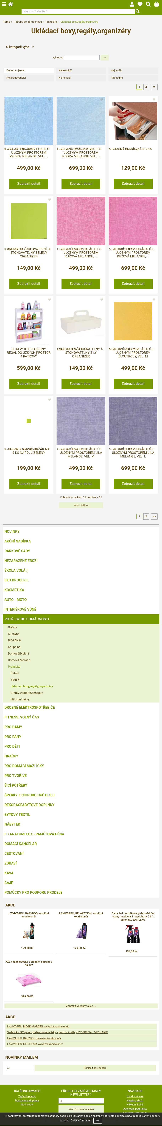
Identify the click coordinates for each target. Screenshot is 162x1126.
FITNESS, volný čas (21, 717)
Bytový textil (17, 814)
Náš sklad (27, 1104)
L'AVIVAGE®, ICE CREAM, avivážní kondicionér (35, 1044)
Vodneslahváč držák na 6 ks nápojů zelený (28, 450)
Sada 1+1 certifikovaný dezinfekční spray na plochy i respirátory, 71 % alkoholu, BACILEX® (133, 916)
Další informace (80, 1120)
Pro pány (12, 737)
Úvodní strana (135, 1096)
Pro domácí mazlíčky (24, 766)
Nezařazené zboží (21, 561)
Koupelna (14, 647)
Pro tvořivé (15, 776)
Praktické (14, 666)
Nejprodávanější (16, 77)
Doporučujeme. (15, 70)
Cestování (13, 853)
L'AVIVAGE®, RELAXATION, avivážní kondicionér (81, 915)
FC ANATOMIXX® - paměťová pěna (34, 834)
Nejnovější (64, 77)
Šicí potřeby (15, 785)
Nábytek (12, 824)
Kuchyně (13, 634)
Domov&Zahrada (19, 660)
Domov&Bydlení (18, 653)
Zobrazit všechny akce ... (81, 1006)
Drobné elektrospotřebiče (29, 707)
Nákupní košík (134, 1104)
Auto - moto (15, 600)
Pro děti (12, 746)
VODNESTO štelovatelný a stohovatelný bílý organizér (81, 352)
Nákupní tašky (20, 699)
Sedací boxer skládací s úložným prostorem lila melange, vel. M (81, 452)
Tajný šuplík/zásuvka (133, 149)
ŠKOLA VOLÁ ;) (16, 570)
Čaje (8, 883)
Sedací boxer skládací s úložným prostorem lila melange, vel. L (133, 452)
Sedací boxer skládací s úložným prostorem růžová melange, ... (81, 252)
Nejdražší (116, 70)
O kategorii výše (17, 47)
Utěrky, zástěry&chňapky (27, 693)
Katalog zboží (135, 1100)
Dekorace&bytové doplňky (29, 805)
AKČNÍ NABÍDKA (17, 541)
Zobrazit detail (28, 183)
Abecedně (117, 77)
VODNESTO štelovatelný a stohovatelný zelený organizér (29, 252)
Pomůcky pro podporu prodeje (33, 892)
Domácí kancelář (20, 844)
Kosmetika (14, 590)
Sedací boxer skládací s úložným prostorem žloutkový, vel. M (133, 352)
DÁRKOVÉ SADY (17, 551)
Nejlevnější (65, 70)
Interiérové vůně (20, 609)
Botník (15, 679)
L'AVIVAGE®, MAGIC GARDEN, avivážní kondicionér (38, 1026)
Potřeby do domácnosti (26, 619)
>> (154, 86)
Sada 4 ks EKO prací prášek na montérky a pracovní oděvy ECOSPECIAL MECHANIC (57, 1032)
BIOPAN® (14, 640)
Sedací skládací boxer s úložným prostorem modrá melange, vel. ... (28, 152)
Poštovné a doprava (27, 1100)
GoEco (12, 627)
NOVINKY (11, 531)
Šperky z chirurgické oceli (29, 795)
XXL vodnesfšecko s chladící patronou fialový (28, 963)
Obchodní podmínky (135, 1108)
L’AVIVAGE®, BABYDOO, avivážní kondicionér (29, 915)
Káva (8, 873)
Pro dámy (13, 727)
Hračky (11, 756)
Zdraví (10, 863)
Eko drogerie (16, 580)
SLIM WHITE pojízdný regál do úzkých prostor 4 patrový (29, 352)
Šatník (15, 673)
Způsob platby (27, 1096)
